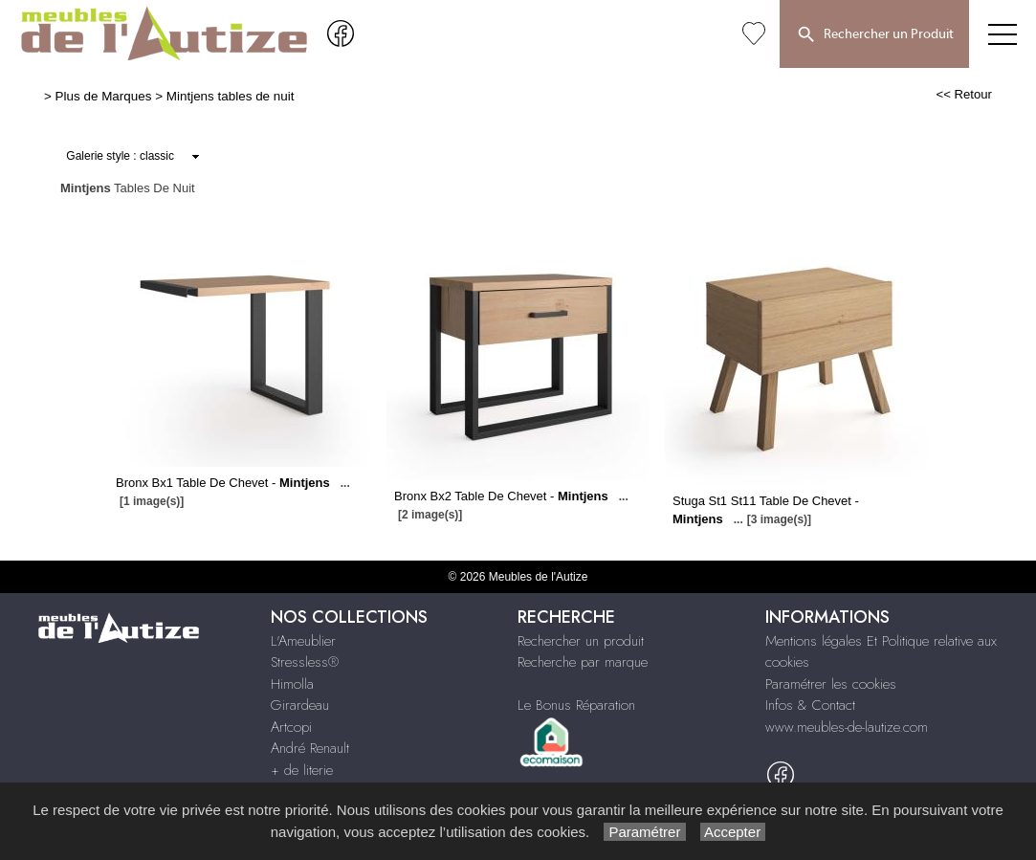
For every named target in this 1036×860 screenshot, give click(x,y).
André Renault (310, 748)
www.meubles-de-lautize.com (846, 727)
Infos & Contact (810, 705)
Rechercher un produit (581, 640)
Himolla (292, 684)
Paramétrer (644, 832)
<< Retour (964, 94)
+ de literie (302, 770)
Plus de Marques (103, 96)
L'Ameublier (303, 640)
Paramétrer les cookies (830, 684)
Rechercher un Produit (874, 35)
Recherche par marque (583, 662)
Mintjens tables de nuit (230, 96)
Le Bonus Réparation (576, 705)
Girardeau (300, 705)
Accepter (733, 832)
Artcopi (291, 727)
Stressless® (305, 662)
